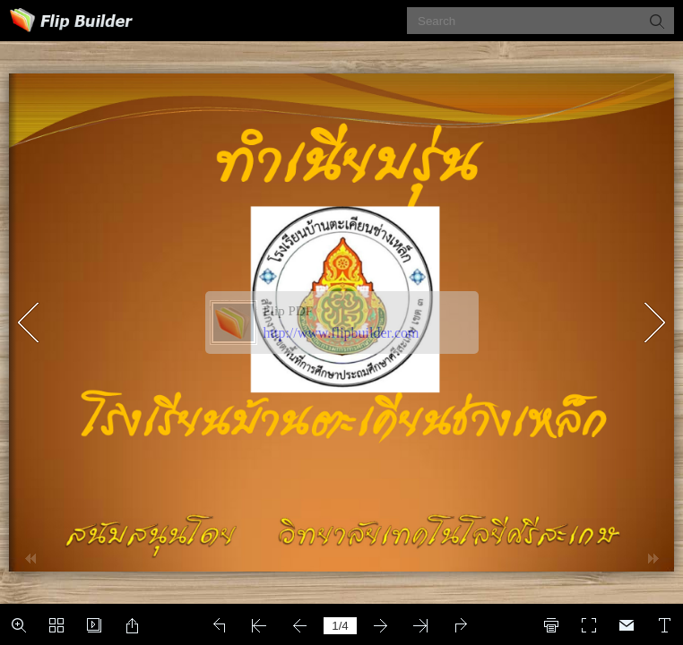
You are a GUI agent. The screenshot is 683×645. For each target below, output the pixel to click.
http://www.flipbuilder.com (341, 332)
